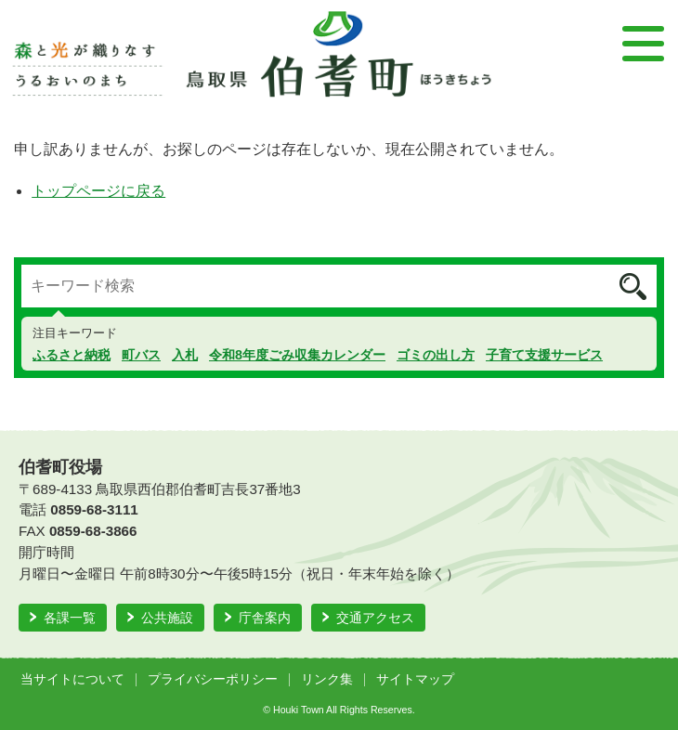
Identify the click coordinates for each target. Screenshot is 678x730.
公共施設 (167, 617)
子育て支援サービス (544, 354)
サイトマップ (415, 679)
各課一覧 (70, 617)
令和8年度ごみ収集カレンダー (297, 354)
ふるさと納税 (72, 354)
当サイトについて (72, 679)
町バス (141, 354)
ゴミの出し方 (436, 354)
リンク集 (327, 679)
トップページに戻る (98, 191)
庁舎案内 (265, 617)
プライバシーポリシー (213, 679)
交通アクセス (375, 617)
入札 (185, 354)
